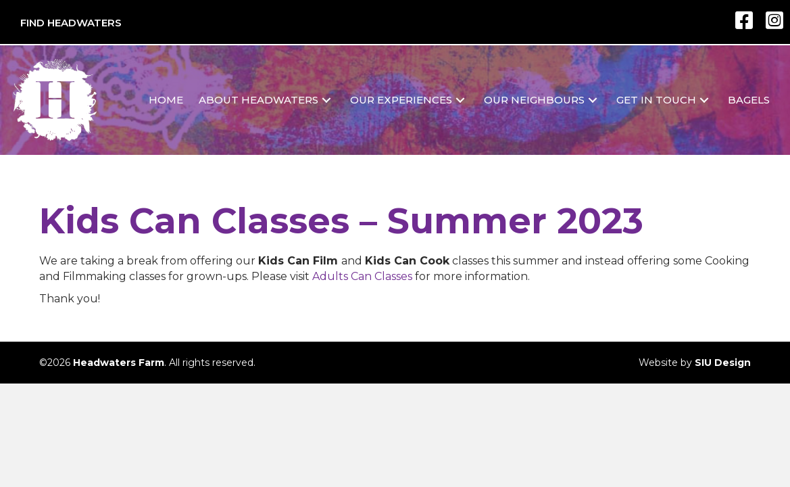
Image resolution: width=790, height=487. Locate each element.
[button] (326, 100)
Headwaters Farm (118, 362)
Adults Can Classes (362, 276)
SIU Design (723, 362)
